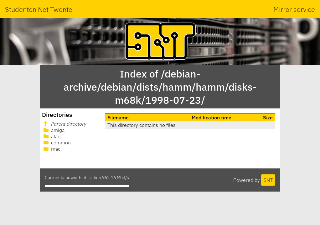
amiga (53, 130)
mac (51, 149)
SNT (268, 180)
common (56, 142)
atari (51, 136)
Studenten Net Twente (38, 9)
